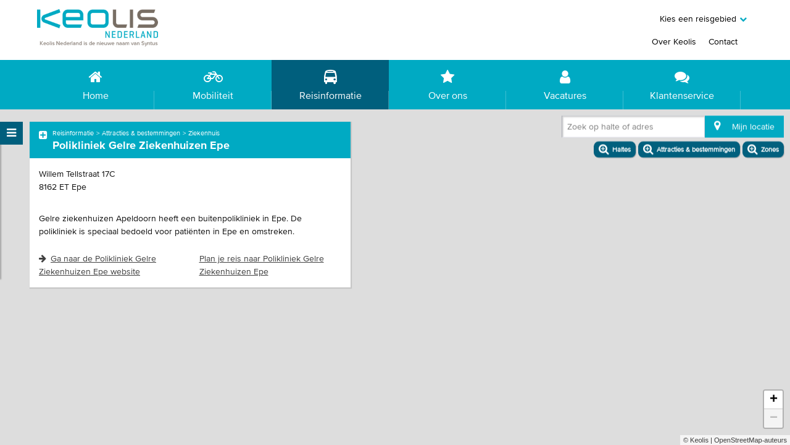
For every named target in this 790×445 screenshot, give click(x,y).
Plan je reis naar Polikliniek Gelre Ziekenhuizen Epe (261, 264)
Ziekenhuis (204, 133)
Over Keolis (674, 41)
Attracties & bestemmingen (141, 133)
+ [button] (774, 400)
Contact (723, 41)
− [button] (774, 418)
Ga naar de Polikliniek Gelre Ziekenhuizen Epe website (97, 264)
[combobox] (569, 129)
